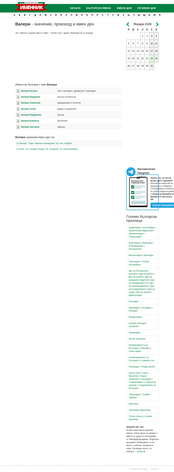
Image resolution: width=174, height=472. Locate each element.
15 (142, 51)
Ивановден (134, 307)
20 (133, 58)
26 (128, 66)
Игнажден (146, 307)
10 (151, 43)
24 (151, 58)
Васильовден (135, 255)
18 (156, 51)
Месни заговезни (137, 339)
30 (147, 66)
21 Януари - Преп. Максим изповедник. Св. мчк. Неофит (44, 143)
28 (138, 66)
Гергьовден (134, 261)
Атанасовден (135, 236)
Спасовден (145, 379)
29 (142, 66)
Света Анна (134, 373)
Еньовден (133, 301)
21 (138, 58)
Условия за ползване (139, 469)
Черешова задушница (140, 410)
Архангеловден (136, 233)
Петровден (134, 366)
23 (147, 58)
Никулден (145, 348)
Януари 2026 (142, 24)
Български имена (98, 8)
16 (147, 51)
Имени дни (124, 8)
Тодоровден (135, 394)
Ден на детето (147, 274)
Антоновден (149, 227)
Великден (148, 255)
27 (133, 66)
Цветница (133, 403)
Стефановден (136, 382)
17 (151, 51)
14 (138, 51)
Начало (75, 8)
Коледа (132, 323)
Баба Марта (135, 243)
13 (133, 51)
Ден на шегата (143, 292)
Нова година (135, 351)
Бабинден (147, 243)
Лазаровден (135, 332)
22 (142, 58)
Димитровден (135, 295)
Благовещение (136, 246)
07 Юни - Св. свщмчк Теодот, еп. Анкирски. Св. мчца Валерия (47, 149)
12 (128, 51)
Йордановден (135, 317)
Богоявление (135, 249)
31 (151, 66)
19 (128, 58)
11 (156, 43)
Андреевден (135, 227)
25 (156, 58)
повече (141, 451)
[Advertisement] (68, 59)
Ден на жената (136, 277)
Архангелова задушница (141, 230)
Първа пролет (148, 366)
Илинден (133, 310)
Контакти (155, 469)
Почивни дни (147, 8)
